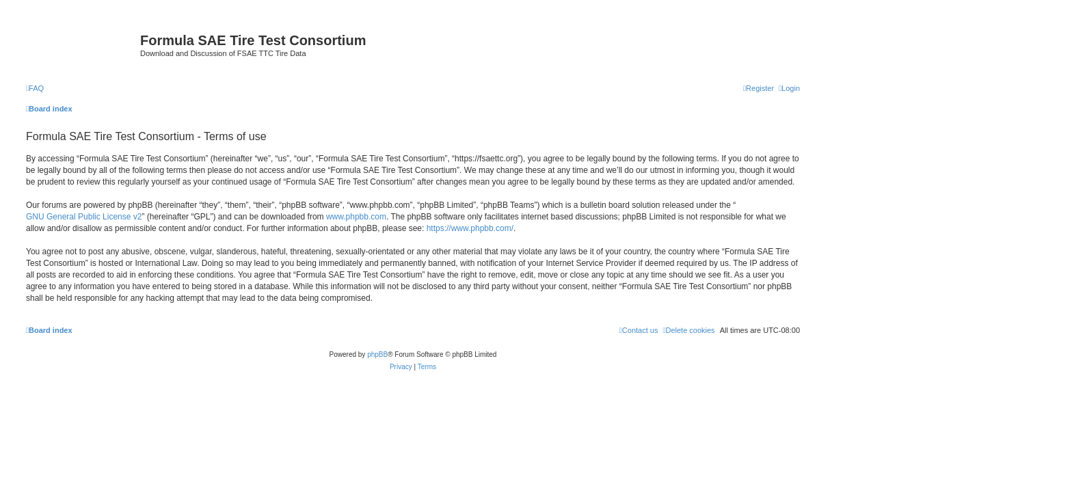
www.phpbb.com (356, 216)
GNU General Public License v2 (84, 216)
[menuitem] (35, 88)
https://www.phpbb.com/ (470, 228)
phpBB (377, 354)
